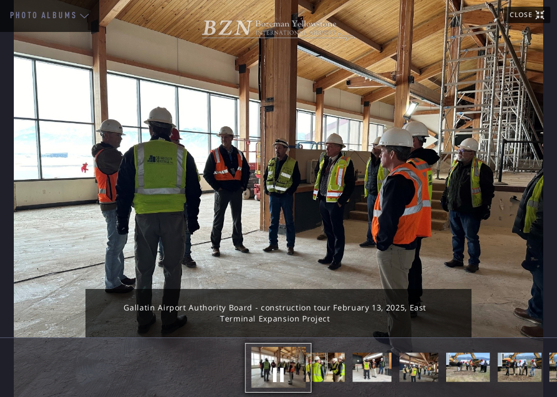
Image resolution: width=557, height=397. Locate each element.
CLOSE (521, 14)
